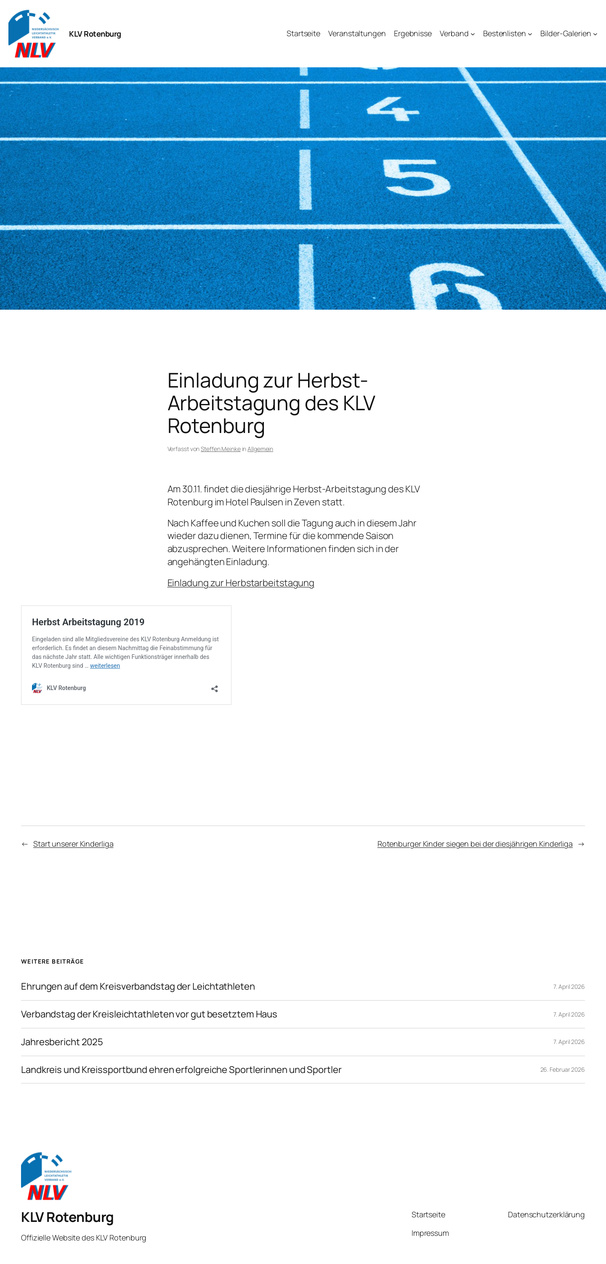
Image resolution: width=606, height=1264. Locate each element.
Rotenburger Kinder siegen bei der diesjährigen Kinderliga (475, 844)
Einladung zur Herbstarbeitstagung (241, 582)
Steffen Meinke (221, 449)
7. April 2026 (569, 986)
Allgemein (260, 449)
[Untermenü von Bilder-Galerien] (595, 34)
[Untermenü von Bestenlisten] (530, 34)
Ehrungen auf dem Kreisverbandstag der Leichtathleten (138, 986)
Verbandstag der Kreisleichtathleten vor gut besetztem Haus (149, 1014)
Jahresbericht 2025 (62, 1042)
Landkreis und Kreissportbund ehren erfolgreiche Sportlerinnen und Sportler (181, 1070)
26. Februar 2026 (562, 1069)
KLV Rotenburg (95, 34)
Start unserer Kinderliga (73, 844)
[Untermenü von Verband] (472, 34)
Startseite (428, 1214)
